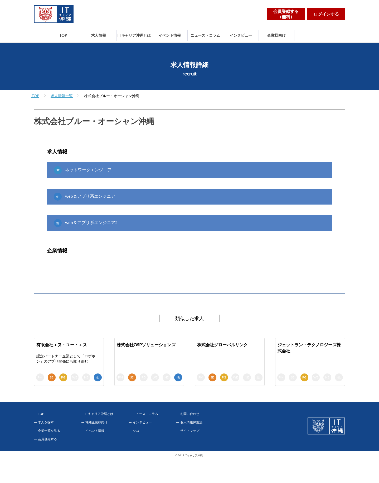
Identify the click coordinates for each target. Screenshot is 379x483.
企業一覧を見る (49, 430)
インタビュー (241, 35)
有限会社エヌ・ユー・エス (61, 344)
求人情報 (98, 35)
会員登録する (47, 439)
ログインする (326, 13)
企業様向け (276, 35)
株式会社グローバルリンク (222, 344)
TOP (63, 35)
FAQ (136, 430)
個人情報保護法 (191, 422)
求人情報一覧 (62, 95)
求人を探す (46, 422)
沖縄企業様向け (96, 422)
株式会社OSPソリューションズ (146, 344)
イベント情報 (170, 35)
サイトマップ (189, 430)
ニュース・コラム (205, 35)
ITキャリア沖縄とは (134, 35)
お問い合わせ (189, 413)
